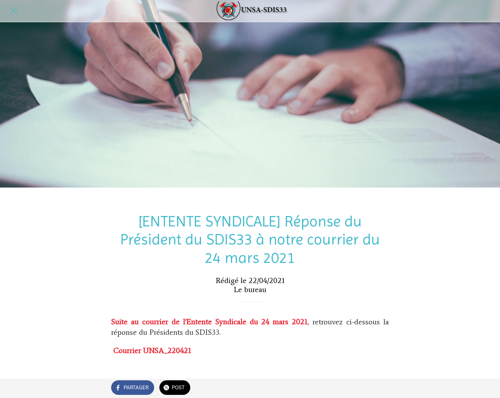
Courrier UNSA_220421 (152, 350)
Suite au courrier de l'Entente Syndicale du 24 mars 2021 (209, 321)
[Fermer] (14, 11)
